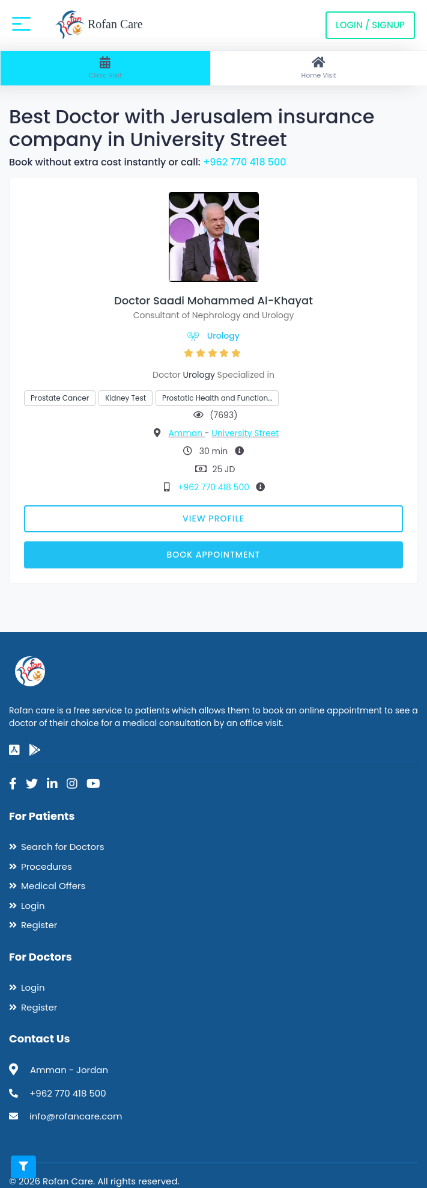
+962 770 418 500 (244, 162)
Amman (186, 433)
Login (33, 905)
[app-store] (14, 750)
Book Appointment (213, 555)
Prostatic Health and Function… (217, 398)
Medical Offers (53, 885)
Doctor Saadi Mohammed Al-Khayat (213, 300)
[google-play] (35, 750)
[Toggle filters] (23, 1167)
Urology (223, 336)
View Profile (213, 518)
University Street (245, 433)
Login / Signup (370, 25)
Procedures (46, 866)
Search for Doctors (62, 846)
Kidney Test (125, 398)
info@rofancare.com (75, 1116)
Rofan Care (99, 25)
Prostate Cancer (60, 398)
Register (39, 925)
